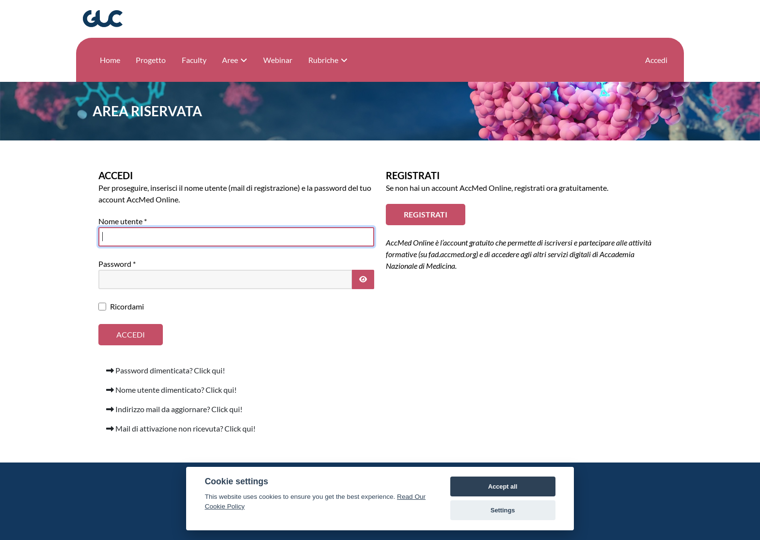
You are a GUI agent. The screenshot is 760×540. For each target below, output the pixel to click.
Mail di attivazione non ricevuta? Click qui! (180, 428)
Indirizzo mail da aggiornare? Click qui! (174, 409)
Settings (503, 510)
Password (117, 263)
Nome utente (122, 221)
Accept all (502, 486)
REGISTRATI (425, 214)
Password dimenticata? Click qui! (165, 370)
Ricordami (127, 306)
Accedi (656, 59)
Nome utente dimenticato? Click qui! (171, 389)
